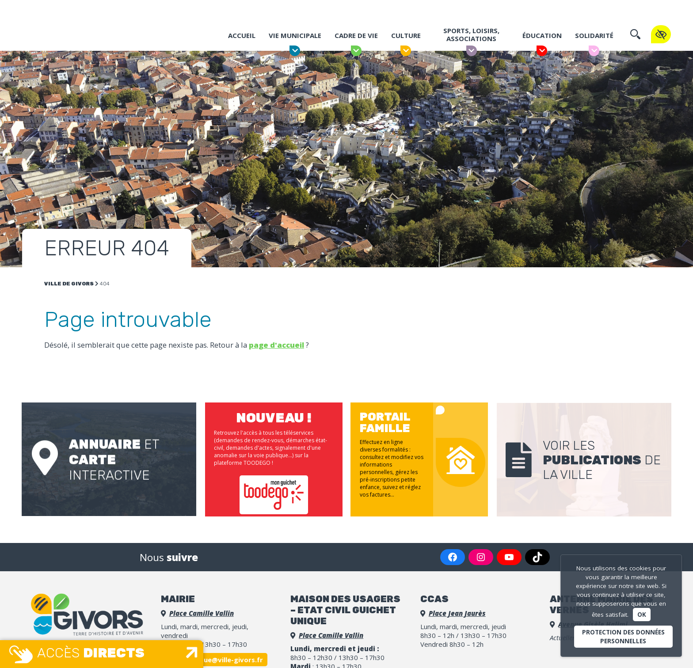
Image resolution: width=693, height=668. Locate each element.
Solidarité (594, 38)
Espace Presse (524, 10)
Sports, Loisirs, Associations (471, 38)
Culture (405, 38)
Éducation (541, 38)
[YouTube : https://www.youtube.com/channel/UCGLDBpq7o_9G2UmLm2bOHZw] (509, 553)
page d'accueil (276, 345)
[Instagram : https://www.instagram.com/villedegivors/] (481, 553)
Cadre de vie (355, 38)
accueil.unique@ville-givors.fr (214, 655)
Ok (641, 615)
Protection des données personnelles (623, 636)
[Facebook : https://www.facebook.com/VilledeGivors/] (453, 553)
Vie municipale (294, 38)
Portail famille (446, 10)
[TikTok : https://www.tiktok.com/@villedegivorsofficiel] (537, 553)
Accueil (241, 38)
